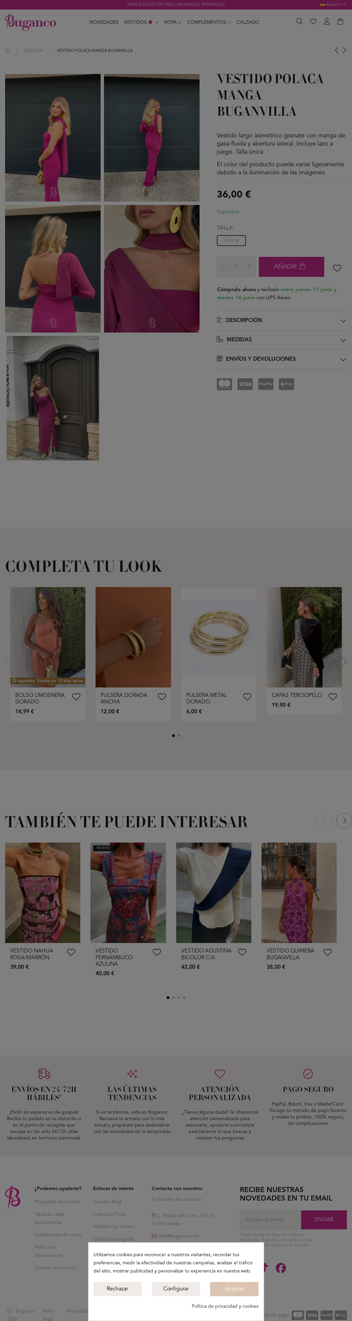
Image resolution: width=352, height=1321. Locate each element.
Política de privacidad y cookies (225, 1306)
